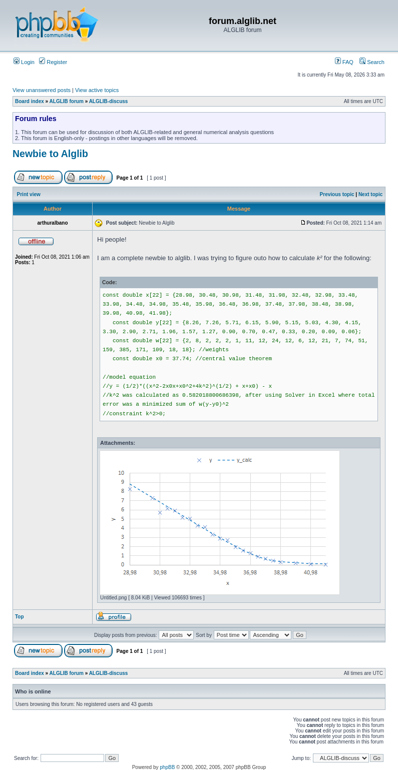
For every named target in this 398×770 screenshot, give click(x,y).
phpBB (167, 767)
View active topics (97, 90)
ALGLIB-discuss (108, 101)
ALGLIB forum (67, 101)
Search (371, 62)
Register (53, 62)
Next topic (370, 194)
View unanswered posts (42, 90)
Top (19, 616)
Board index (29, 101)
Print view (29, 194)
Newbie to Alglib (50, 153)
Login (24, 62)
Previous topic (337, 194)
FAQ (344, 62)
